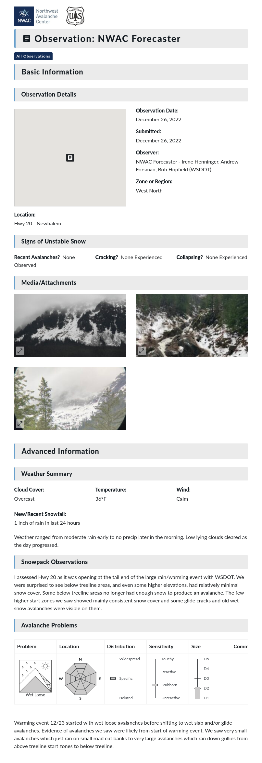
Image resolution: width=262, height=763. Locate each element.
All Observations (33, 56)
